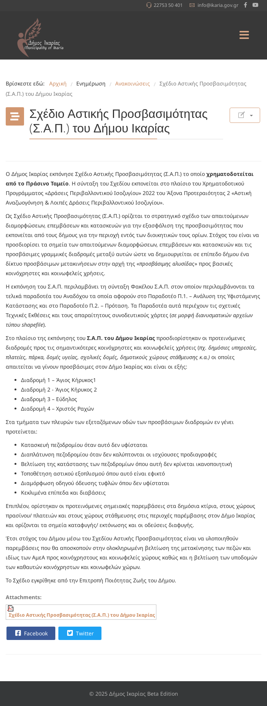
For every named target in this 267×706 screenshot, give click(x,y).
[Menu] (244, 35)
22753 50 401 (168, 5)
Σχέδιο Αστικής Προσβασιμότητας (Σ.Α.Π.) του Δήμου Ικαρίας (82, 615)
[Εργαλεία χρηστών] (245, 115)
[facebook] (245, 4)
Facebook (30, 633)
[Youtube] (256, 4)
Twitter (79, 633)
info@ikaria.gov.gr (218, 5)
